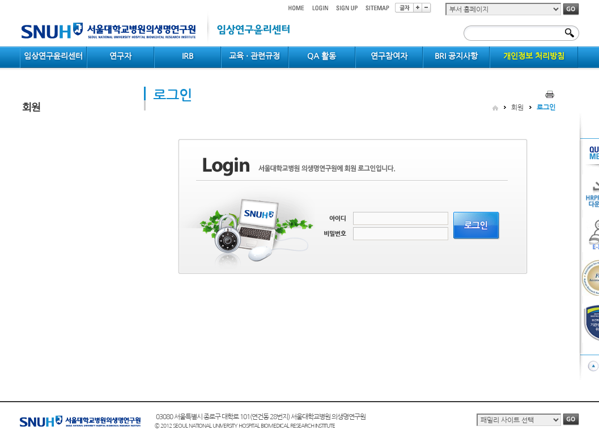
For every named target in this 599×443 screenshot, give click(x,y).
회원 (517, 107)
